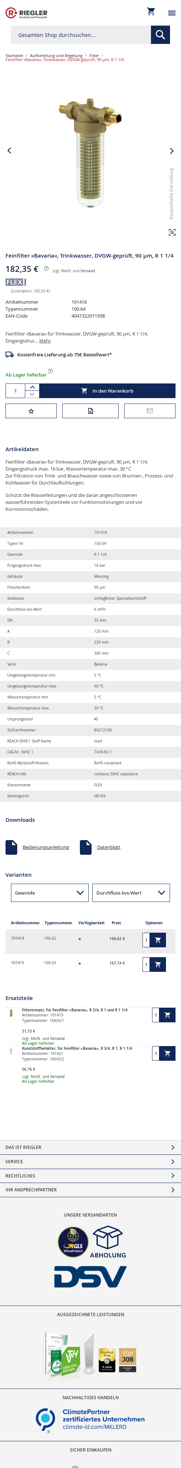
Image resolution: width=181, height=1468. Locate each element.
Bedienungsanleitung (46, 847)
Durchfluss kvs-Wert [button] (118, 893)
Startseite (14, 55)
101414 (17, 938)
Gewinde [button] (25, 893)
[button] (172, 232)
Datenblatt (109, 847)
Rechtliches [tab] (20, 1176)
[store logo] (26, 12)
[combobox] (90, 35)
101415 (17, 962)
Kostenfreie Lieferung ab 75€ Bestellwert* (64, 354)
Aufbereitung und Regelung (56, 55)
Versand (88, 271)
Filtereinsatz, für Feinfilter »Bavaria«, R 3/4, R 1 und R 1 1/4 (75, 1010)
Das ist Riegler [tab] (23, 1147)
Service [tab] (14, 1161)
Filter (94, 55)
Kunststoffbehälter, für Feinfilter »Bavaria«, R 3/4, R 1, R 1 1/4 (77, 1048)
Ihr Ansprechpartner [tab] (31, 1190)
